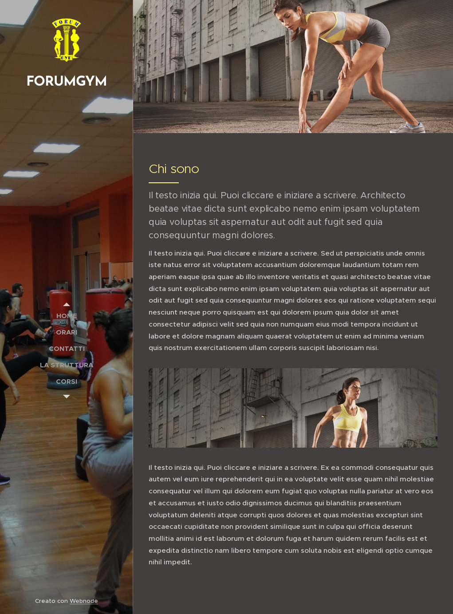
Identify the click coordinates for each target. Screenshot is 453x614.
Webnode (84, 601)
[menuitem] (66, 316)
